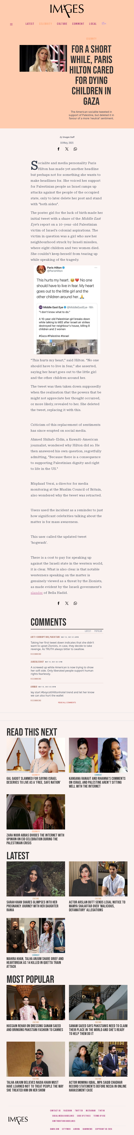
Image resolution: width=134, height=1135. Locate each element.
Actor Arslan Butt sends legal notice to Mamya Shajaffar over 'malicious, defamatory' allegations (97, 906)
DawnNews (87, 1129)
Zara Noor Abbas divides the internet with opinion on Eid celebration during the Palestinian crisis (35, 839)
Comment (78, 23)
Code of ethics (83, 1115)
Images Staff (68, 137)
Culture (62, 23)
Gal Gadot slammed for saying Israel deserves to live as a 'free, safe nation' (34, 780)
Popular (98, 631)
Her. (104, 23)
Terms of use (99, 1115)
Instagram (91, 1110)
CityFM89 (66, 1129)
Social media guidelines (63, 1115)
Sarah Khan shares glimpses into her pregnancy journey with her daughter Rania (32, 906)
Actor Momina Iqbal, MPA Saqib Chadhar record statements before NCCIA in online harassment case (98, 1086)
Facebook (67, 1110)
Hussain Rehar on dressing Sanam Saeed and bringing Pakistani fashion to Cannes (35, 1028)
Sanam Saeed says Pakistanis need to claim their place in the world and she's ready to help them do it (98, 1030)
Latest (30, 23)
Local (93, 23)
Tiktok (101, 1110)
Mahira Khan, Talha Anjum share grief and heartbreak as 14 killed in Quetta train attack (35, 962)
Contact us (55, 1110)
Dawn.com (54, 1129)
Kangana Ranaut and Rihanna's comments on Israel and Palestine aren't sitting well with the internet (97, 782)
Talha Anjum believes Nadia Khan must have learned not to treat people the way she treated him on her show (35, 1086)
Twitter (79, 1110)
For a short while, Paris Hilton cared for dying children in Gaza (91, 75)
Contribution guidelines (63, 1121)
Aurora (76, 1129)
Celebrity (45, 23)
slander (37, 593)
